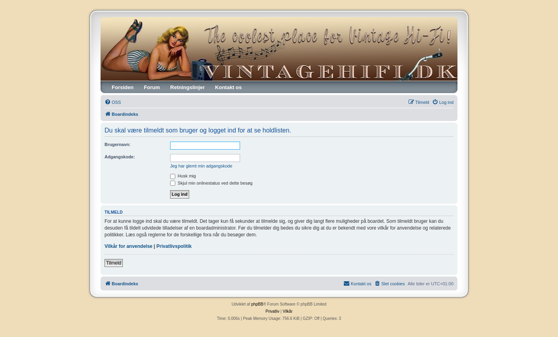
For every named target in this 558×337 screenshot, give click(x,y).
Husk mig (183, 175)
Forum (152, 87)
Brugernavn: (117, 144)
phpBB (257, 304)
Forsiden (123, 87)
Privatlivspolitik (174, 246)
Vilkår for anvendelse (129, 246)
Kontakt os (228, 87)
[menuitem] (113, 102)
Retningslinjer (187, 87)
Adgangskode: (120, 156)
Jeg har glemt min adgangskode (201, 166)
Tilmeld (113, 263)
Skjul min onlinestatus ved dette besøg (211, 183)
